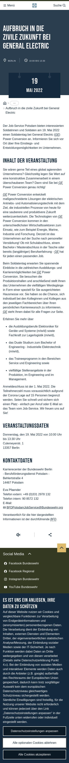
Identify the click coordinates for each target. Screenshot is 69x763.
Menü (9, 4)
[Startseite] (5, 91)
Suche (59, 4)
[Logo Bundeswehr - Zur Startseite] (34, 4)
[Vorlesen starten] (18, 522)
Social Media (17, 541)
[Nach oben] (61, 535)
